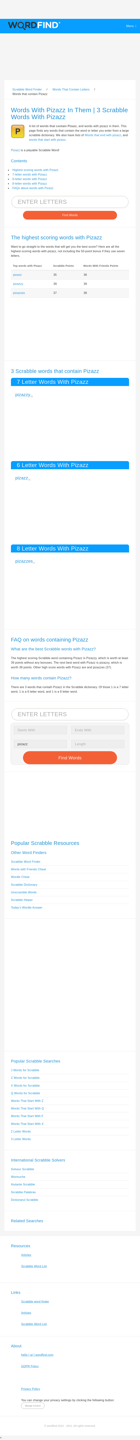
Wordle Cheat (20, 876)
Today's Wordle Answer (26, 907)
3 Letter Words (21, 1139)
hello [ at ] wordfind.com (37, 1354)
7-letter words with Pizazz (29, 174)
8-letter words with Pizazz (29, 183)
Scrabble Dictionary (24, 884)
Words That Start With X (27, 1123)
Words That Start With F (27, 1116)
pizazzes (19, 292)
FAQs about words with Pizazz (32, 188)
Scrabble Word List (34, 1266)
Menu (130, 26)
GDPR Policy (30, 1366)
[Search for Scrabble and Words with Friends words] (70, 201)
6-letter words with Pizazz (29, 179)
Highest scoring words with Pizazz (35, 170)
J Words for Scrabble (25, 1070)
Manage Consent (32, 1406)
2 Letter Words (21, 1131)
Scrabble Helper (22, 899)
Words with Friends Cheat (28, 869)
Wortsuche (18, 1176)
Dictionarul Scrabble (24, 1199)
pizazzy (18, 283)
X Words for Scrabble (25, 1085)
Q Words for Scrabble (25, 1093)
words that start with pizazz (47, 139)
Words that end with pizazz (103, 135)
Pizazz (15, 150)
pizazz (17, 274)
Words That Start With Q (27, 1108)
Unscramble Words (24, 892)
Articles (26, 1255)
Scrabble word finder (35, 1301)
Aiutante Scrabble (23, 1184)
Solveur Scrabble (22, 1169)
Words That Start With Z (27, 1100)
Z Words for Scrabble (25, 1077)
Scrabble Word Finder (25, 861)
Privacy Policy (30, 1389)
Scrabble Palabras (23, 1192)
